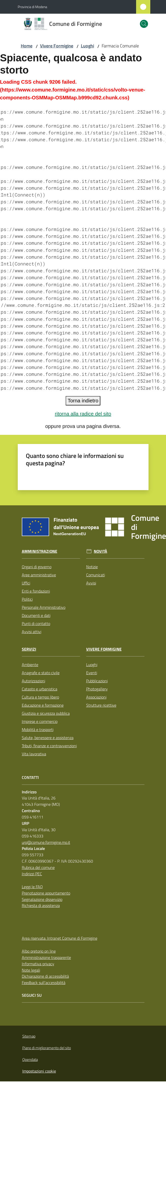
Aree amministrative (39, 575)
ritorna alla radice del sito (83, 414)
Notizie (92, 567)
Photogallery (97, 689)
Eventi (91, 673)
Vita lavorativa (34, 754)
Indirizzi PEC (32, 874)
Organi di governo (36, 567)
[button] (144, 23)
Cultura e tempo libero (40, 697)
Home (26, 45)
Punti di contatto (36, 623)
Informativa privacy (38, 964)
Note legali (31, 970)
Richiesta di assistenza (41, 905)
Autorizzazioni (33, 681)
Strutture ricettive (101, 705)
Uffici (26, 583)
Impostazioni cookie (39, 1071)
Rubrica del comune (38, 867)
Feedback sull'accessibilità (43, 982)
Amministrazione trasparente (46, 957)
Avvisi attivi (31, 632)
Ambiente (30, 665)
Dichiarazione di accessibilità (45, 976)
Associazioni (96, 697)
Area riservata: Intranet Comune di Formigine (59, 938)
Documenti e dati (36, 615)
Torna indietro (83, 400)
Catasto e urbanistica (39, 689)
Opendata (30, 1059)
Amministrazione (39, 551)
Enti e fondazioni (36, 591)
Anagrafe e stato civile (41, 673)
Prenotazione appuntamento (46, 893)
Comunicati (95, 575)
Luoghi (87, 45)
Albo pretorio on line (39, 951)
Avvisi (91, 583)
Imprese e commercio (40, 721)
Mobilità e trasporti (37, 729)
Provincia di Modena (32, 6)
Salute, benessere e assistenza (47, 738)
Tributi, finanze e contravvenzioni (49, 746)
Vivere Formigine (56, 45)
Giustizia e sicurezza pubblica (46, 713)
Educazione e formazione (43, 705)
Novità (100, 551)
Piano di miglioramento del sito (46, 1048)
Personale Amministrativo (43, 607)
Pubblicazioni (97, 681)
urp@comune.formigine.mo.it (46, 842)
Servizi (29, 649)
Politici (27, 599)
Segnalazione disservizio (42, 899)
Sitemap (28, 1036)
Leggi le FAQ (32, 887)
